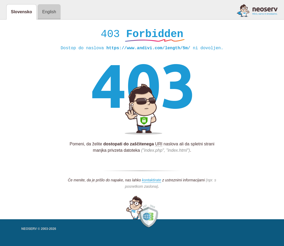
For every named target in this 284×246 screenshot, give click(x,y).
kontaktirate (151, 181)
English (49, 12)
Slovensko (21, 12)
